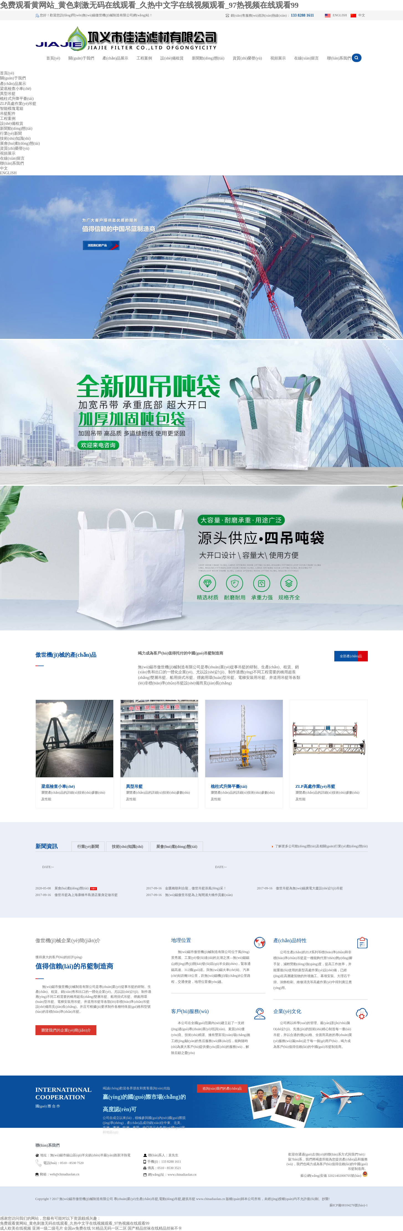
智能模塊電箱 (11, 109)
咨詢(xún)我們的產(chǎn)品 (222, 1088)
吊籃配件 (8, 113)
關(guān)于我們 (81, 58)
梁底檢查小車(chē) (15, 89)
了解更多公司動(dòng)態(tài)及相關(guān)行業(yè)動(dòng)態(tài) (321, 846)
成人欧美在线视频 (15, 1228)
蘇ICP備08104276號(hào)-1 (349, 1205)
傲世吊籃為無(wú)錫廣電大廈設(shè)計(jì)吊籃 (309, 888)
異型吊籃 (8, 94)
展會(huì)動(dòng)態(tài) (20, 143)
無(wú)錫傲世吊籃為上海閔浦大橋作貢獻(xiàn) (198, 895)
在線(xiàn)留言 (306, 58)
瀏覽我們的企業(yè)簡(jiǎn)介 (66, 1030)
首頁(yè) (53, 58)
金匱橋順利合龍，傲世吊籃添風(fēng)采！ (195, 888)
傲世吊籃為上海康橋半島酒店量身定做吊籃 (86, 895)
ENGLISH (340, 15)
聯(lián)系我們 (339, 58)
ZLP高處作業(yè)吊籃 (18, 104)
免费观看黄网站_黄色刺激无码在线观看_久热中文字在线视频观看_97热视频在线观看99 (149, 5)
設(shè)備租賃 (172, 58)
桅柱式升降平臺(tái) (17, 99)
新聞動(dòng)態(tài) (208, 58)
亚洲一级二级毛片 (47, 1228)
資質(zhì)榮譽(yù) (247, 58)
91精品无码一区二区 (109, 1228)
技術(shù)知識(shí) (15, 138)
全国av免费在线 (77, 1228)
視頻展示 (278, 58)
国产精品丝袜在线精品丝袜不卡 (155, 1228)
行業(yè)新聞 (11, 133)
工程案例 (144, 58)
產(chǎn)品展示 (115, 58)
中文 (361, 15)
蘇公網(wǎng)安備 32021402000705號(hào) (334, 1176)
